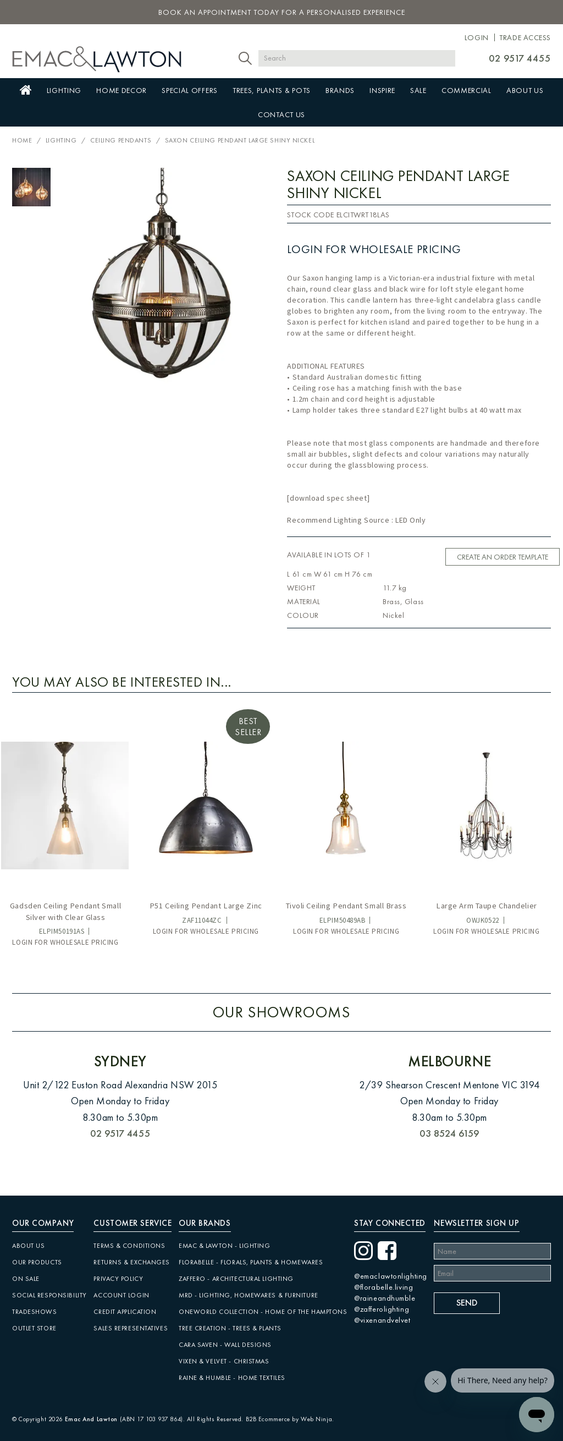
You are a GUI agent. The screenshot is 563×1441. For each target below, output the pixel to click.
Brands (340, 90)
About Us (525, 90)
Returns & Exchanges (131, 1262)
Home (25, 90)
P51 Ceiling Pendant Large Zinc (206, 906)
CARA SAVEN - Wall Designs (225, 1344)
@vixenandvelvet (382, 1320)
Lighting (64, 90)
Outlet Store (34, 1328)
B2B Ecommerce (268, 1419)
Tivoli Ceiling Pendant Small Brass (346, 906)
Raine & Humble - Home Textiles (232, 1377)
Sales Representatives (130, 1328)
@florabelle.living (383, 1287)
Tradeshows (34, 1311)
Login (477, 37)
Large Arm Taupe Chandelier (486, 906)
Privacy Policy (118, 1278)
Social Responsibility (49, 1295)
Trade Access (525, 37)
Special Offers (190, 90)
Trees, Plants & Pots (272, 90)
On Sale (26, 1278)
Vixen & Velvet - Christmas (224, 1361)
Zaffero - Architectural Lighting (236, 1278)
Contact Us (281, 114)
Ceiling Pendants (120, 140)
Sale (418, 90)
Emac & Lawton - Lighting (224, 1245)
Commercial (466, 90)
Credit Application (124, 1311)
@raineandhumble (384, 1298)
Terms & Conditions (129, 1245)
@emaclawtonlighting (390, 1276)
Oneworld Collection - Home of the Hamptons (263, 1311)
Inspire (382, 90)
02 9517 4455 (520, 58)
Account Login (121, 1295)
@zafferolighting (381, 1309)
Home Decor (121, 90)
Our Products (37, 1262)
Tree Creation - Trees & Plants (230, 1328)
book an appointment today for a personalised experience (281, 12)
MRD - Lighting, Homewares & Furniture (248, 1295)
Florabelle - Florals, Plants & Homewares (251, 1262)
